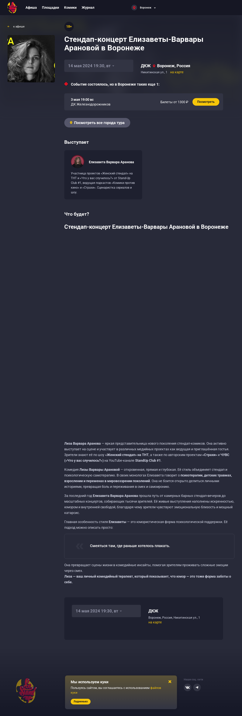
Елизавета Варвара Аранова (111, 162)
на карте (177, 72)
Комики (70, 7)
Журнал (88, 7)
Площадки (50, 7)
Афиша (31, 7)
